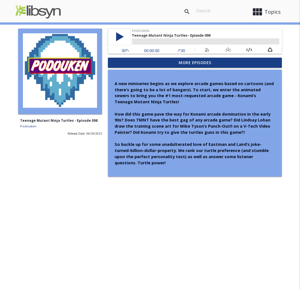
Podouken (28, 126)
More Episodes (195, 62)
